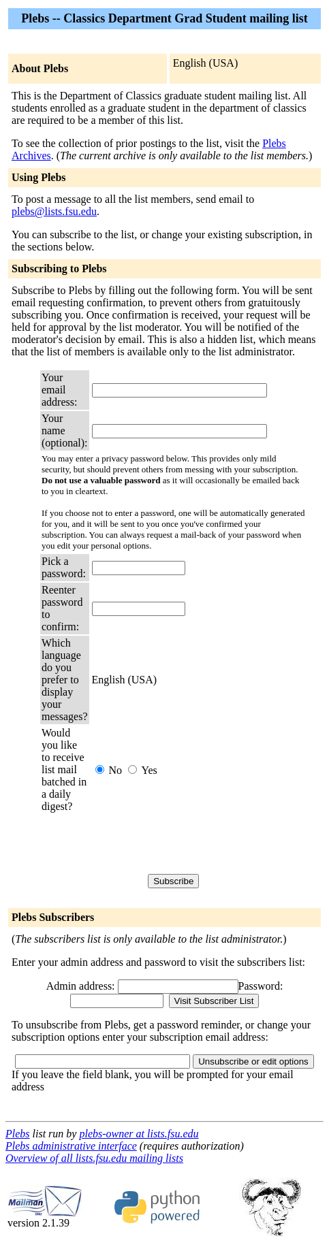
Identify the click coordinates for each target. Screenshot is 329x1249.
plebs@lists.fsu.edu (54, 211)
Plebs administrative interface (71, 1146)
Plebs (17, 1133)
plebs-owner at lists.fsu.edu (138, 1133)
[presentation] (195, 843)
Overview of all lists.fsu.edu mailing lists (94, 1158)
